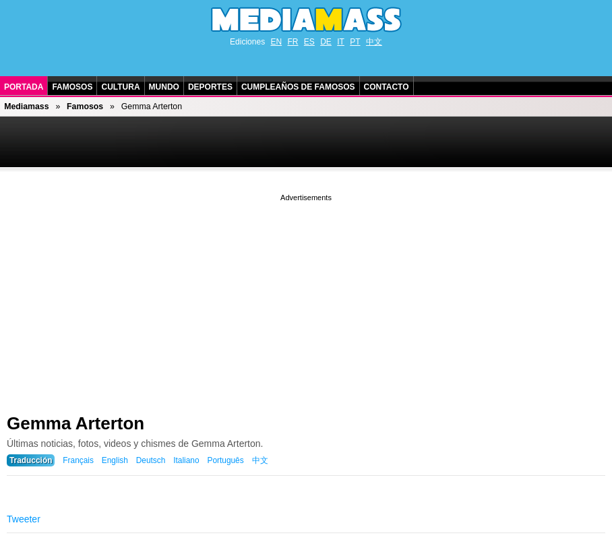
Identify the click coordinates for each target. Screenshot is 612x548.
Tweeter (23, 519)
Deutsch (151, 460)
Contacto (386, 87)
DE (326, 42)
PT (355, 42)
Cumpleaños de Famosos (298, 87)
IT (340, 42)
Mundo (164, 87)
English (115, 460)
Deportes (210, 87)
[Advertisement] (306, 298)
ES (309, 42)
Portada (23, 87)
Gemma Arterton (75, 423)
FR (292, 42)
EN (276, 42)
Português (225, 460)
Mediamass (26, 106)
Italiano (186, 460)
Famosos (72, 87)
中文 (374, 42)
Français (78, 460)
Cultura (120, 87)
